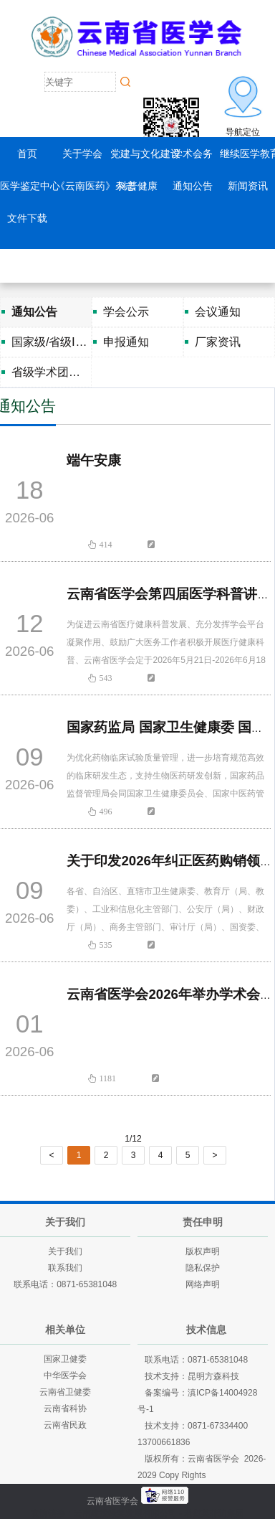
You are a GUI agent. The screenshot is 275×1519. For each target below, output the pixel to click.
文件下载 (27, 218)
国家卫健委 (65, 1359)
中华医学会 (65, 1375)
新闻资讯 (248, 186)
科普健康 (137, 186)
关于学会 (82, 153)
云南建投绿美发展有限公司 (125, 1513)
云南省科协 (65, 1408)
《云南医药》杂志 (95, 186)
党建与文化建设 (145, 153)
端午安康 (94, 460)
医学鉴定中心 (30, 186)
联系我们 (65, 1268)
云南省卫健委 (65, 1392)
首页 (27, 153)
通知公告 (193, 186)
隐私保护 (202, 1268)
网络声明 (202, 1284)
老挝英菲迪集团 (214, 1513)
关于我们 (65, 1251)
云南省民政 (65, 1425)
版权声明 (202, 1251)
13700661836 (164, 1442)
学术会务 (193, 153)
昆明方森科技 (213, 1376)
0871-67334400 (218, 1426)
